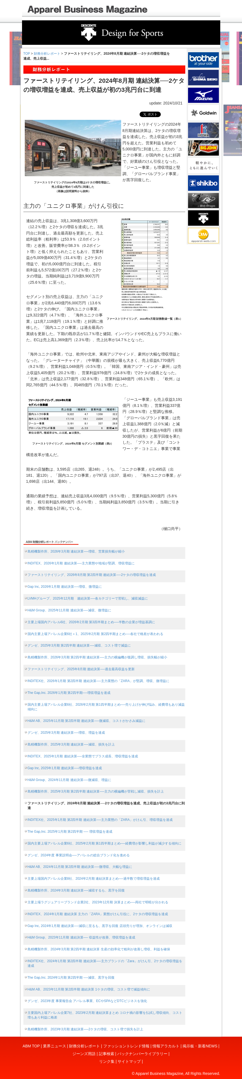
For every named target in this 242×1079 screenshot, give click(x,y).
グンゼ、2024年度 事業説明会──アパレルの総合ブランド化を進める (79, 855)
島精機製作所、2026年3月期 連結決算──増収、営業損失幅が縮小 (76, 551)
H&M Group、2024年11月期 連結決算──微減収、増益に (69, 780)
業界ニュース (54, 1046)
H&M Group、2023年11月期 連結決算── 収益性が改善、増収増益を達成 (81, 937)
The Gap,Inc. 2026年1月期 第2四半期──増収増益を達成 (69, 693)
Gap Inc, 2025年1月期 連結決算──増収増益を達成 (65, 768)
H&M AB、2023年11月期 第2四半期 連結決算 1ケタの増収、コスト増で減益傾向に (89, 989)
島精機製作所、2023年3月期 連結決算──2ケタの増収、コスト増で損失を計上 (85, 1029)
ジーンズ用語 (84, 1054)
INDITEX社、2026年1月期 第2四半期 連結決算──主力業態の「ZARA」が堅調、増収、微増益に (98, 681)
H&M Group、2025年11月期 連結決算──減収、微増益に (69, 610)
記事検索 (106, 1054)
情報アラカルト (166, 1046)
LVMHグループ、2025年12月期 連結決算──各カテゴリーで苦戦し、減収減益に (88, 598)
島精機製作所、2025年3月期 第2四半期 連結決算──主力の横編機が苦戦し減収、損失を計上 (96, 791)
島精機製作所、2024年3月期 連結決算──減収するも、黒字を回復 (76, 890)
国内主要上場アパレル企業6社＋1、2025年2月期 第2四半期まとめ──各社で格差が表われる (96, 634)
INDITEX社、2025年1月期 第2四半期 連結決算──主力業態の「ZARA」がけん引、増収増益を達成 (100, 820)
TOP (26, 54)
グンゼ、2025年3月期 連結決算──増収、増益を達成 (66, 733)
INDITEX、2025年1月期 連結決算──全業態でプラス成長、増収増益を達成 (83, 756)
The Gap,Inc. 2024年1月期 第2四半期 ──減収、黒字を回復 (71, 977)
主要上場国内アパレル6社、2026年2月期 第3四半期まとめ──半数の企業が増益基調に (91, 622)
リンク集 (107, 1061)
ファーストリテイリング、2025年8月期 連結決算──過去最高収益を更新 (81, 669)
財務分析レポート (47, 54)
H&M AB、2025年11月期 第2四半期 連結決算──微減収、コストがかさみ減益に (86, 721)
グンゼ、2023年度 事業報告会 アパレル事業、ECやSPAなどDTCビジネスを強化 (87, 1001)
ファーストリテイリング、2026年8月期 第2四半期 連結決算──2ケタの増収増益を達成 (92, 575)
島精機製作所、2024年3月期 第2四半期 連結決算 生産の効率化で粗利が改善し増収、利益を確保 (99, 949)
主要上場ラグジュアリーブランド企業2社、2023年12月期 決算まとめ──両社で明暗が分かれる (98, 902)
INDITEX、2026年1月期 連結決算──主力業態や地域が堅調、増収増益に (81, 563)
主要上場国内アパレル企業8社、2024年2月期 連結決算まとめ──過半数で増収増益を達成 (94, 879)
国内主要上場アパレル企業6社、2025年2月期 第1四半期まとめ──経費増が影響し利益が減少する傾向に (104, 843)
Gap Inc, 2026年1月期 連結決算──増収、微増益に (65, 587)
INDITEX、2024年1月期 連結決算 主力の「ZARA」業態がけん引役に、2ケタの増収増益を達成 (98, 914)
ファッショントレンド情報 (126, 1046)
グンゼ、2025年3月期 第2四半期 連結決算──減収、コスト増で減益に (79, 645)
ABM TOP (31, 1046)
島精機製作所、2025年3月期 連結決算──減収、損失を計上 (71, 744)
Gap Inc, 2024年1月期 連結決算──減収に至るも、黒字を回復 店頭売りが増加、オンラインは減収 (100, 926)
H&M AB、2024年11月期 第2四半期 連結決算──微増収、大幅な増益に (80, 867)
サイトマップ (129, 1061)
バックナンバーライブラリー (142, 1054)
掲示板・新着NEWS (200, 1046)
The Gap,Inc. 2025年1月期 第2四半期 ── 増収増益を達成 (70, 832)
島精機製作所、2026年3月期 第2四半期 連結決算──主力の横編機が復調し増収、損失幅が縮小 (97, 657)
